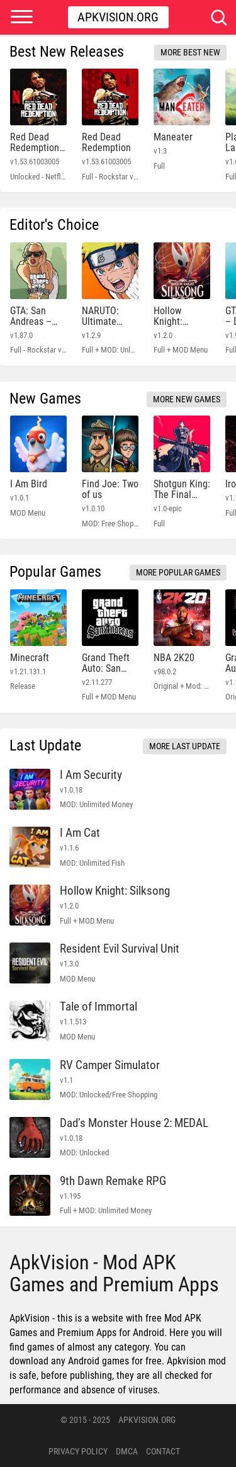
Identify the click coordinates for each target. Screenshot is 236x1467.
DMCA (127, 1451)
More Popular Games (178, 572)
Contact (163, 1451)
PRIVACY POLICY (78, 1451)
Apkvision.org (118, 17)
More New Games (186, 399)
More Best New (190, 52)
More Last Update (184, 746)
